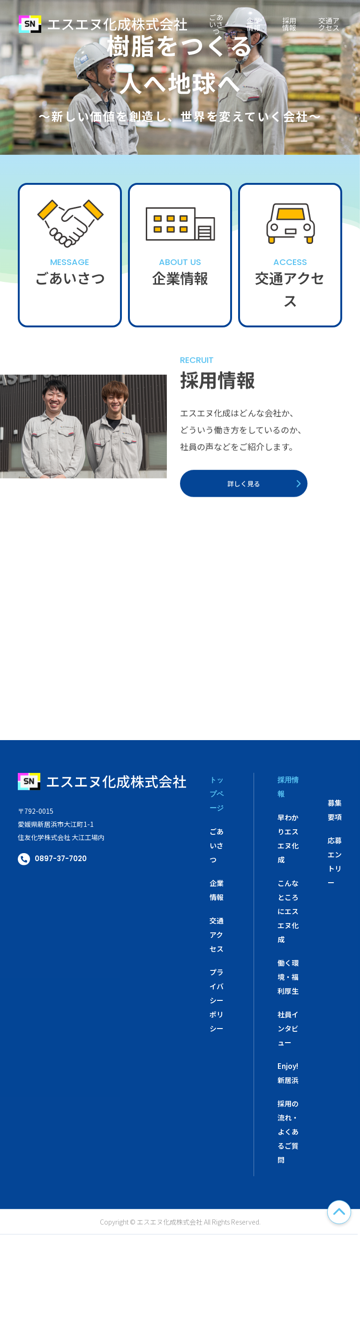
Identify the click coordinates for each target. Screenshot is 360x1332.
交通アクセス (328, 23)
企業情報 (254, 23)
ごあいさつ (216, 24)
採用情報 (289, 23)
